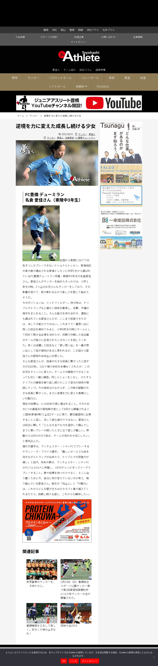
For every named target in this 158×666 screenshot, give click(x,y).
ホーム (20, 90)
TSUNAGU (102, 61)
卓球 (111, 52)
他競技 (80, 61)
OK (63, 661)
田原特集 (102, 44)
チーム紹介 (69, 44)
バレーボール (90, 52)
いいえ (73, 661)
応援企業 (79, 11)
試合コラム (86, 44)
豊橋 (71, 4)
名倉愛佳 (67, 112)
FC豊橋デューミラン (84, 112)
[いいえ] (154, 657)
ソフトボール (57, 61)
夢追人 (54, 44)
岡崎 (79, 4)
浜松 (54, 4)
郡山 (63, 4)
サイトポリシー (79, 16)
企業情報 (138, 11)
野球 (15, 52)
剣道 (143, 52)
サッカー (33, 52)
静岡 (46, 4)
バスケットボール (60, 52)
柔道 (127, 52)
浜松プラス (91, 4)
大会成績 (20, 11)
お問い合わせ (108, 11)
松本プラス (107, 4)
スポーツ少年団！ (49, 11)
